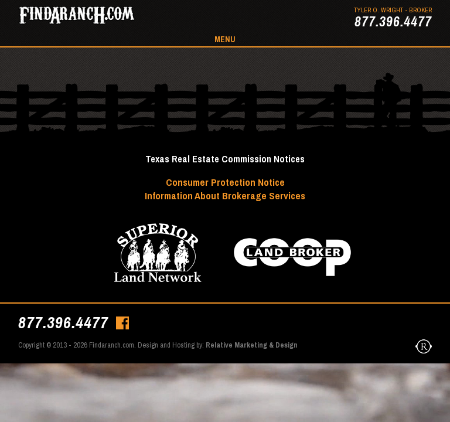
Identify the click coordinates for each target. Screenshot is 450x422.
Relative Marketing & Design (252, 345)
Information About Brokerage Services (225, 195)
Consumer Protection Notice (225, 182)
